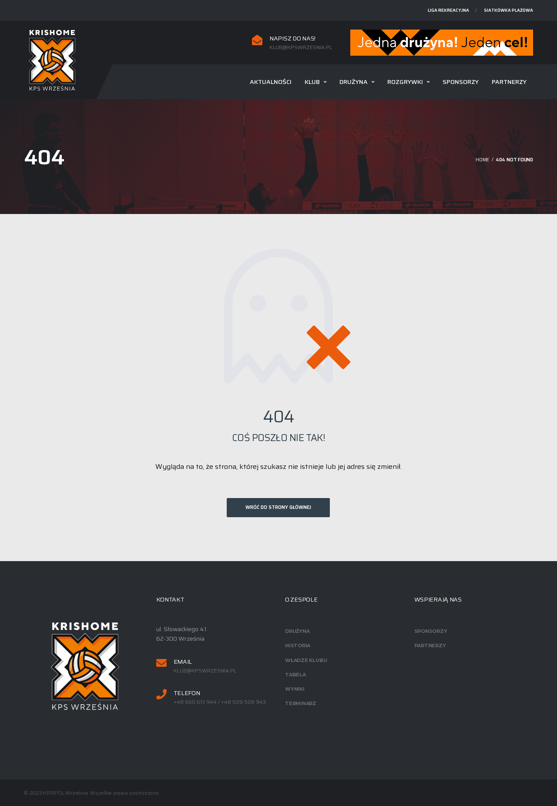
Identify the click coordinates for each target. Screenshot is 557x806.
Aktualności (271, 82)
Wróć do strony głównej (278, 507)
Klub (312, 82)
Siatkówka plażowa (508, 10)
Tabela (295, 675)
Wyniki (295, 689)
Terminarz (300, 703)
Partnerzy (509, 82)
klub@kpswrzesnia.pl (300, 47)
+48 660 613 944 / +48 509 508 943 (220, 702)
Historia (297, 645)
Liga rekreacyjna (448, 10)
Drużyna (353, 82)
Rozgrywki (405, 82)
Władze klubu (306, 660)
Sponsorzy (461, 82)
